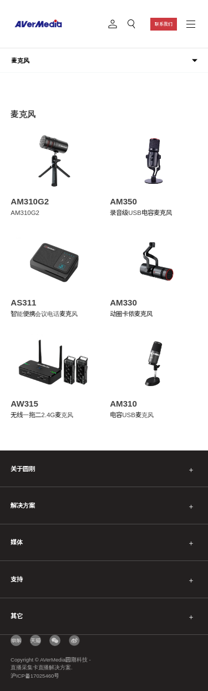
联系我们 (164, 24)
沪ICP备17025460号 (35, 675)
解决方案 (23, 505)
